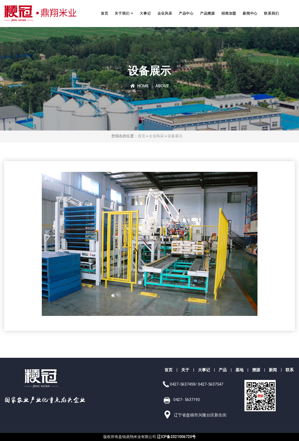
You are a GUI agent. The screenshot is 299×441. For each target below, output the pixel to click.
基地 (239, 370)
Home (139, 86)
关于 (185, 370)
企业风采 (164, 13)
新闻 (273, 370)
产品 (223, 370)
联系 (290, 370)
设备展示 (175, 136)
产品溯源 (207, 13)
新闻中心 (250, 13)
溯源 (256, 370)
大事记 (145, 13)
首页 (105, 13)
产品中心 (186, 13)
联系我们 (271, 13)
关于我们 (122, 13)
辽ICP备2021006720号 (176, 437)
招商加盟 (229, 13)
